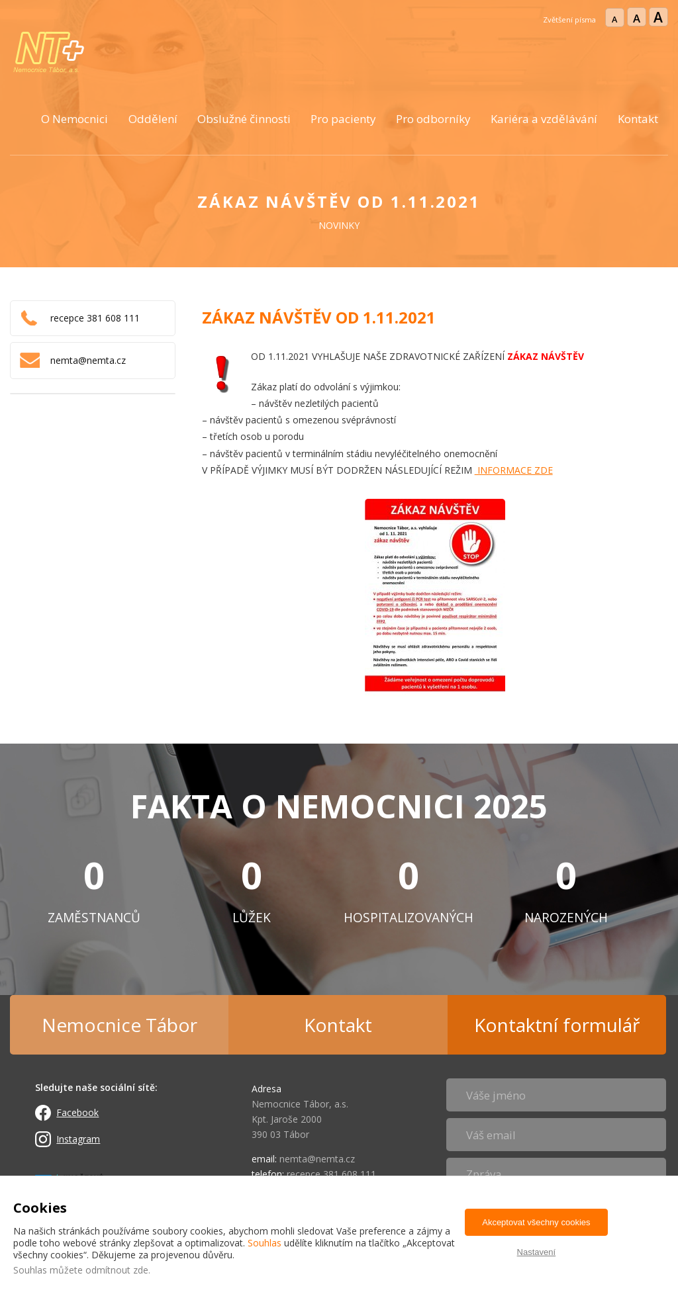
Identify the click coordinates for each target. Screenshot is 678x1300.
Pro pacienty (343, 118)
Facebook (77, 1112)
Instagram (78, 1139)
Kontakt (638, 118)
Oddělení (152, 118)
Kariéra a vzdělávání (544, 118)
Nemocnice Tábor (119, 1024)
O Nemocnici (74, 118)
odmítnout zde (116, 1270)
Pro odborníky (433, 118)
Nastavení (536, 1252)
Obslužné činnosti (244, 118)
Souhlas (264, 1242)
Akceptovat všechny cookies (536, 1222)
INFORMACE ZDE (514, 470)
